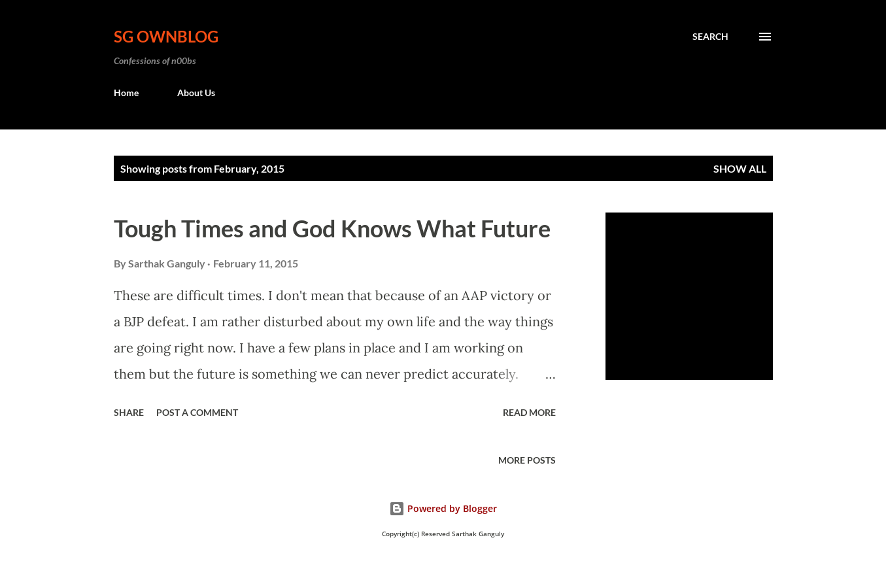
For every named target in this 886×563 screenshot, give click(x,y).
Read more (529, 412)
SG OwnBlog (166, 36)
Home (126, 92)
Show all (739, 168)
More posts (527, 460)
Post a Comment (197, 412)
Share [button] (129, 412)
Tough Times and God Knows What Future (332, 228)
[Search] (710, 36)
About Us (196, 92)
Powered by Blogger (443, 508)
